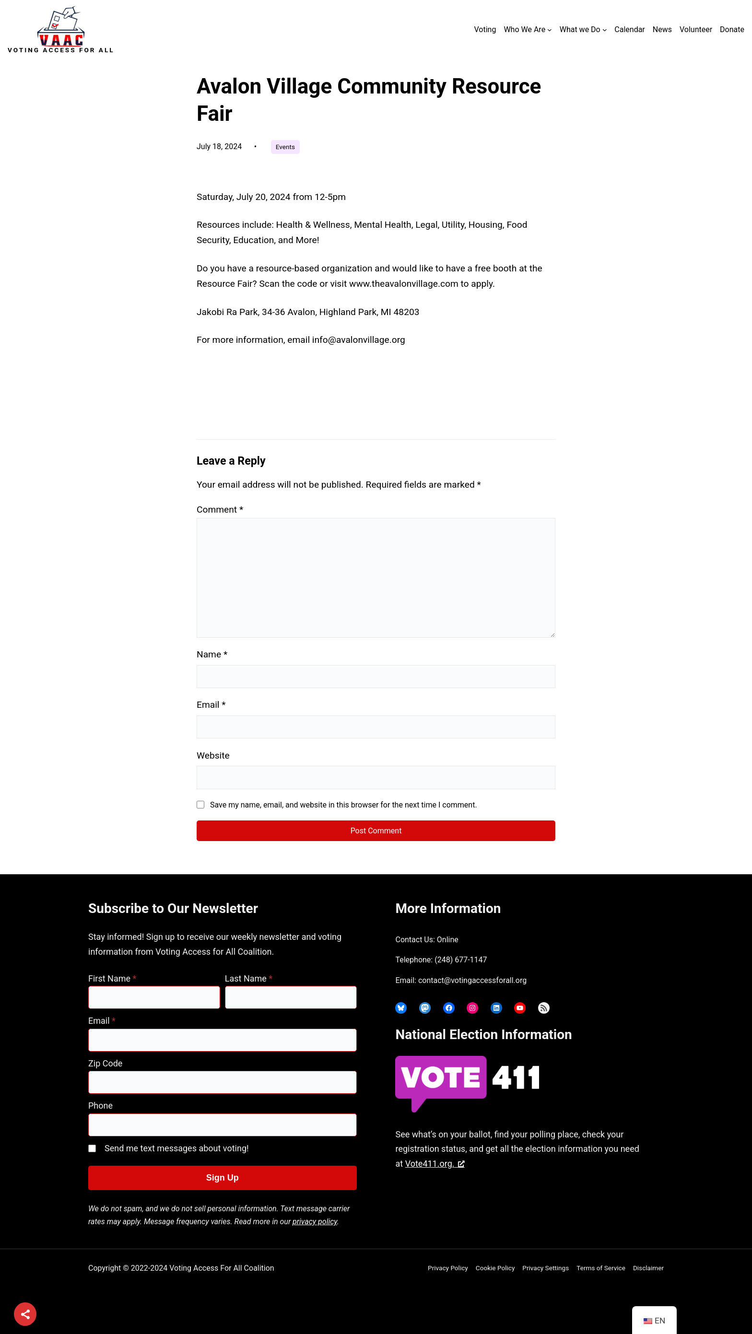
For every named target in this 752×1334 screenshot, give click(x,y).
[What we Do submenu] (604, 29)
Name (212, 654)
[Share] (25, 1314)
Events (285, 147)
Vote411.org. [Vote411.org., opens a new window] (435, 1163)
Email (211, 704)
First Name (112, 978)
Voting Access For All (61, 50)
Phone (100, 1105)
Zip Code (105, 1063)
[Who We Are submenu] (549, 29)
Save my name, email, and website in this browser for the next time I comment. (343, 804)
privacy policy (315, 1221)
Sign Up (222, 1177)
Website (213, 755)
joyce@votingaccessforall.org (545, 1201)
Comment (220, 509)
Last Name (248, 978)
